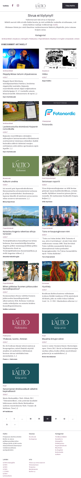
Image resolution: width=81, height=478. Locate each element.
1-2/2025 (6, 471)
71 (7, 424)
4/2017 (5, 77)
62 (64, 419)
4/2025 (5, 467)
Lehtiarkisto (7, 476)
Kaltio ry (32, 471)
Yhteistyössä (46, 121)
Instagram (33, 439)
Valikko (6, 6)
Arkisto (77, 39)
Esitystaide (69, 39)
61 (56, 419)
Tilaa (70, 6)
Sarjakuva (16, 39)
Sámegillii (24, 39)
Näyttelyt (53, 39)
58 (31, 419)
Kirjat (44, 336)
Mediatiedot (33, 469)
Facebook (32, 437)
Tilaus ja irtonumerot (37, 463)
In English (61, 39)
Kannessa (45, 283)
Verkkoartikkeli (7, 39)
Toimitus (32, 467)
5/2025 (5, 465)
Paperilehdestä (44, 39)
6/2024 (5, 474)
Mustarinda (7, 178)
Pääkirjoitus (33, 39)
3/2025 (5, 469)
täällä (55, 25)
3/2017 (44, 235)
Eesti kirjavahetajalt (49, 178)
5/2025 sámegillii (9, 463)
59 (39, 419)
